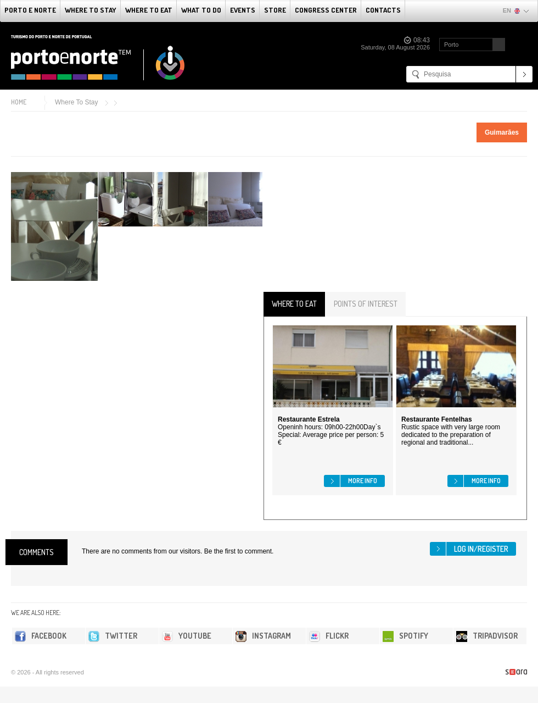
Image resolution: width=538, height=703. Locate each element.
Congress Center (326, 9)
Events (242, 9)
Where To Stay (90, 9)
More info (362, 481)
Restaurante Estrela (309, 419)
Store (275, 9)
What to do (201, 9)
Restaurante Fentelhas (436, 419)
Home (18, 102)
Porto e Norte (30, 9)
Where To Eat (148, 9)
